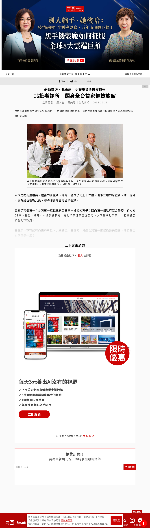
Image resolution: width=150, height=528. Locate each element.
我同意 (116, 520)
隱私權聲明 (66, 520)
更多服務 (137, 512)
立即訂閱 (130, 467)
